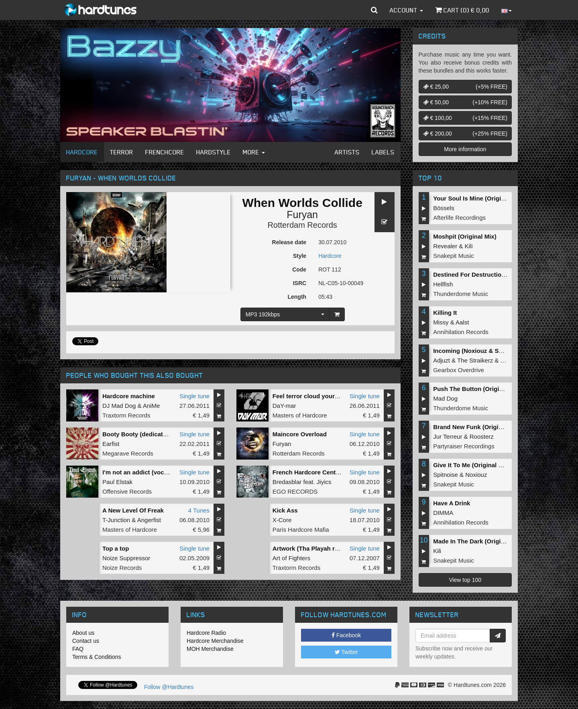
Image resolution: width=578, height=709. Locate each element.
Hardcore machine (128, 396)
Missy (440, 322)
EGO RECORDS (295, 491)
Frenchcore (164, 152)
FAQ (77, 649)
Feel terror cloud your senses (315, 396)
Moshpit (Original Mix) (465, 236)
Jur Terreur (447, 436)
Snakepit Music (453, 255)
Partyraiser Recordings (464, 446)
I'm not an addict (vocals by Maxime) (154, 472)
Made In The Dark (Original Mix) (478, 541)
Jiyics (324, 481)
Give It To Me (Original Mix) (471, 465)
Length (296, 297)
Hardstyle (213, 152)
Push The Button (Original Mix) (477, 388)
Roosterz (482, 436)
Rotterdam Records (302, 225)
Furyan (302, 214)
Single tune (194, 396)
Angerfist (149, 520)
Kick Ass (285, 510)
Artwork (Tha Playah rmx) (309, 548)
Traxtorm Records (126, 415)
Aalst (462, 322)
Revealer (445, 246)
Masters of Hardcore (300, 415)
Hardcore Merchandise (215, 641)
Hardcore (82, 152)
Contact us (85, 641)
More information (465, 149)
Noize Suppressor (126, 558)
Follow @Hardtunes (168, 687)
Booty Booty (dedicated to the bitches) (157, 434)
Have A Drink (451, 503)
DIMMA (443, 512)
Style (299, 256)
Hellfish (443, 284)
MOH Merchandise (210, 649)
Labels (383, 152)
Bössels (443, 208)
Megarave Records (127, 453)
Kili (469, 246)
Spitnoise (445, 474)
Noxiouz (476, 474)
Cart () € (462, 10)
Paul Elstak (117, 481)
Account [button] (406, 10)
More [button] (254, 152)
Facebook (346, 635)
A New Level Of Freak (133, 510)
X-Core (282, 520)
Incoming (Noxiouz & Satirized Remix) (487, 350)
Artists (347, 152)
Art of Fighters (291, 558)
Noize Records (122, 567)
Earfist (111, 443)
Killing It (445, 312)
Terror (121, 152)
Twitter (346, 652)
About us (83, 633)
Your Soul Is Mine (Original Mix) (478, 198)
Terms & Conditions (96, 657)
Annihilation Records (460, 331)
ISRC (299, 283)
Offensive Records (127, 491)
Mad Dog (445, 398)
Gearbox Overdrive (458, 370)
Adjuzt (441, 360)
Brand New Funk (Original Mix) (477, 426)
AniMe (151, 405)
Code (299, 269)
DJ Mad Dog (119, 405)
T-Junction (116, 520)
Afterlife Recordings (459, 217)
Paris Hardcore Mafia (301, 529)
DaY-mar (284, 405)
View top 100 (465, 580)
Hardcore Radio (206, 633)
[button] (374, 10)
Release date (289, 242)
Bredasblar (287, 481)
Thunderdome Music (460, 293)
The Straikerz (475, 360)
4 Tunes (199, 510)
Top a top (115, 548)
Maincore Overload (300, 434)
